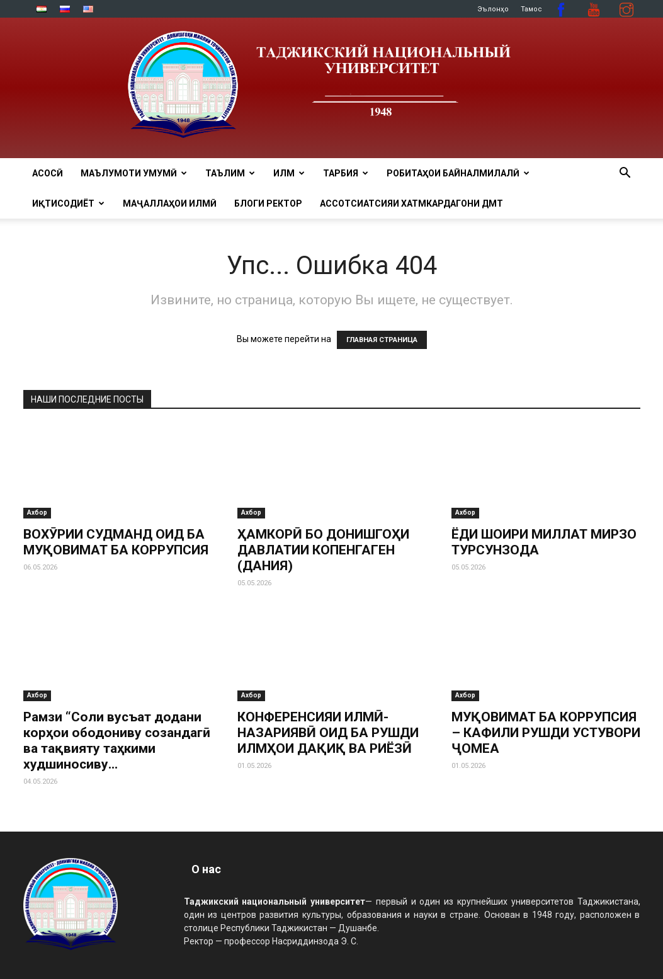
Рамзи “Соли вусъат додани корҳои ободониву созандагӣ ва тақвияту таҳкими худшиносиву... (116, 740)
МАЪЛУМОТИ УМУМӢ (134, 173)
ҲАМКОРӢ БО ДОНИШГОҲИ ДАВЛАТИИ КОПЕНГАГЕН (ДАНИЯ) (323, 550)
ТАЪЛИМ (230, 173)
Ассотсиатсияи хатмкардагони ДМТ (411, 203)
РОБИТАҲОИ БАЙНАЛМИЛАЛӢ (458, 173)
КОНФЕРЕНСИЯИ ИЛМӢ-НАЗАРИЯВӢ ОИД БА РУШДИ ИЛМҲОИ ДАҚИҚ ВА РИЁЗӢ (328, 732)
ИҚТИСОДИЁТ (68, 203)
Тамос (531, 9)
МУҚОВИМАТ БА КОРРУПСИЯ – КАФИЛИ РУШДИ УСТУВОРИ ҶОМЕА (545, 732)
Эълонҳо (493, 9)
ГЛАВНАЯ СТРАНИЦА (381, 340)
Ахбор (37, 512)
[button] (625, 174)
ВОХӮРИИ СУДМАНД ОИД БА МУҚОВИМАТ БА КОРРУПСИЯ (115, 542)
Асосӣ (47, 173)
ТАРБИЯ (345, 173)
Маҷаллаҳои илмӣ (170, 203)
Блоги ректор (268, 203)
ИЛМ (289, 173)
